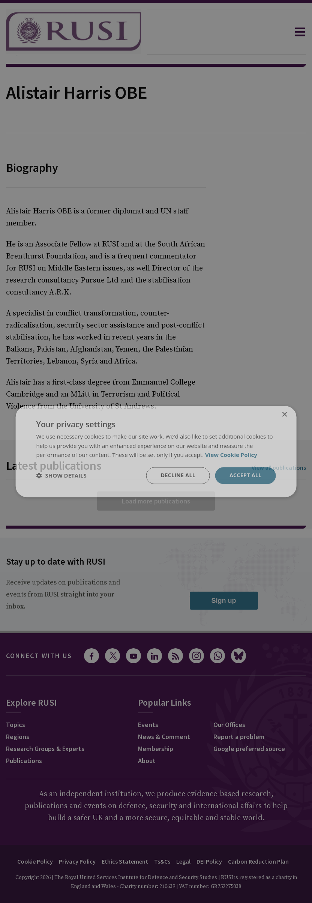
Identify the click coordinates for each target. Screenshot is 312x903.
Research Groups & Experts (45, 748)
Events (148, 724)
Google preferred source (249, 748)
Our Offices (229, 724)
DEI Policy (209, 861)
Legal (183, 861)
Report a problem (238, 736)
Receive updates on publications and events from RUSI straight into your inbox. (63, 594)
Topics (15, 724)
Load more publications (156, 501)
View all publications (279, 467)
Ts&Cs (162, 861)
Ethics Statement (125, 861)
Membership (155, 748)
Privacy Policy (77, 861)
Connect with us (39, 655)
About (147, 760)
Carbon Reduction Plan (258, 861)
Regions (17, 736)
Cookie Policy (35, 861)
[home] (73, 32)
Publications (24, 760)
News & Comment (164, 736)
